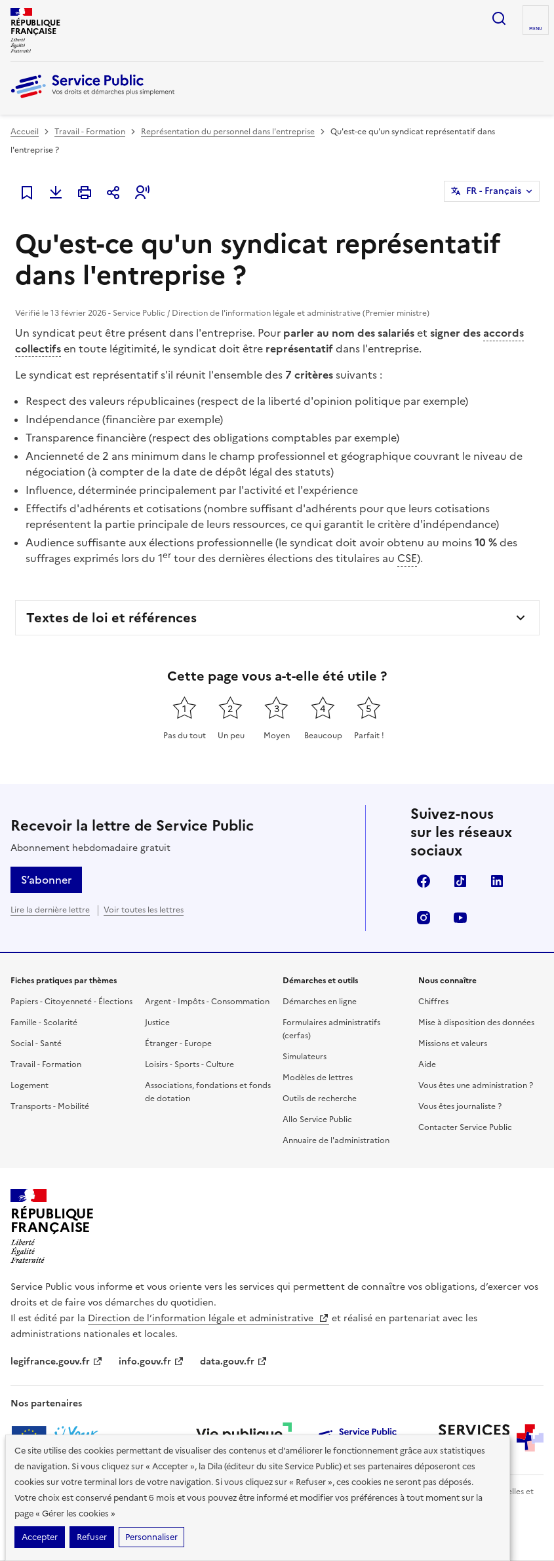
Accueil (24, 132)
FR (493, 191)
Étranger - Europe (178, 1043)
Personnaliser (151, 1537)
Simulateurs (304, 1057)
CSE (407, 558)
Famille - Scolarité (43, 1022)
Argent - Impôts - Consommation (207, 1001)
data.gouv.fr (233, 1361)
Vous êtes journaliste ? (460, 1106)
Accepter (40, 1537)
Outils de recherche (320, 1098)
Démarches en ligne (320, 1001)
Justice (157, 1022)
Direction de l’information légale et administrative (208, 1318)
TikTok (460, 881)
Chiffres (433, 1001)
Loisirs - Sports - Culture (189, 1064)
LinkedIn (497, 881)
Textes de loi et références (111, 618)
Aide (427, 1064)
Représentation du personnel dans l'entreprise (228, 132)
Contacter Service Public (465, 1127)
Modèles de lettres (318, 1077)
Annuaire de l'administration (336, 1140)
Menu (535, 29)
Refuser (92, 1537)
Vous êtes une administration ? (475, 1085)
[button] (142, 192)
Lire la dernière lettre (50, 910)
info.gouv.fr (151, 1361)
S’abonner (46, 880)
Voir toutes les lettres (144, 910)
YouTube (460, 918)
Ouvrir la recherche (499, 18)
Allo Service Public (317, 1119)
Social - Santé (36, 1043)
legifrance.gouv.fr (56, 1361)
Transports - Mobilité (49, 1106)
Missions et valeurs (452, 1043)
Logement (29, 1085)
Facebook (423, 881)
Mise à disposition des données (476, 1022)
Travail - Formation (89, 132)
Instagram (423, 918)
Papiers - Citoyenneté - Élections (71, 1001)
